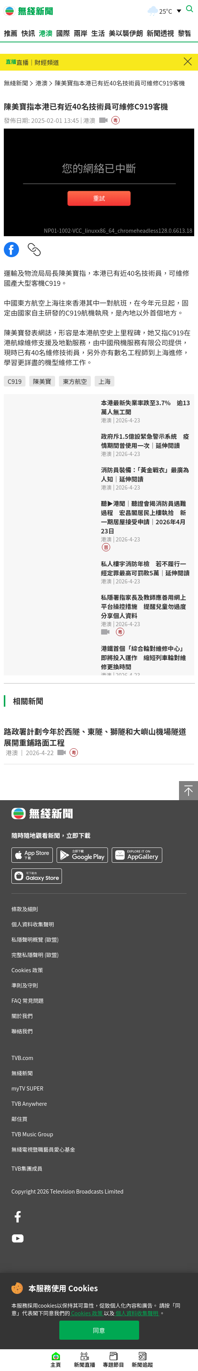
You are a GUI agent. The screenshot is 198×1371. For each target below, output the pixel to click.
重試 (99, 197)
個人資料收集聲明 (136, 1313)
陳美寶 (42, 381)
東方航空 (75, 381)
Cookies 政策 (87, 1313)
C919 (15, 381)
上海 (104, 381)
